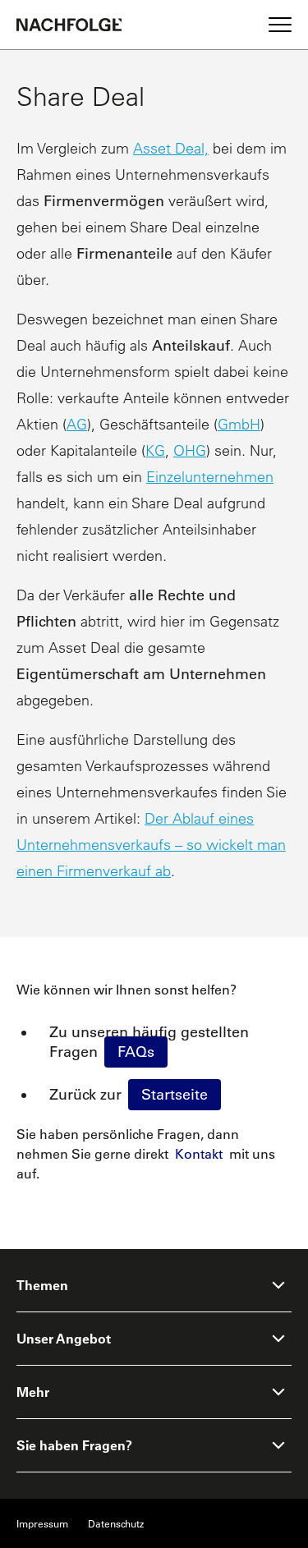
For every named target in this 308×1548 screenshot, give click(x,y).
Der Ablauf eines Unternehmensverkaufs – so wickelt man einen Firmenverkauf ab (151, 844)
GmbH (239, 424)
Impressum (42, 1523)
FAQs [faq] (135, 1052)
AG (77, 424)
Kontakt (199, 1154)
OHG (189, 450)
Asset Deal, (171, 148)
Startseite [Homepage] (174, 1095)
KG (155, 450)
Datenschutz (116, 1523)
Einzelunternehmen (210, 476)
